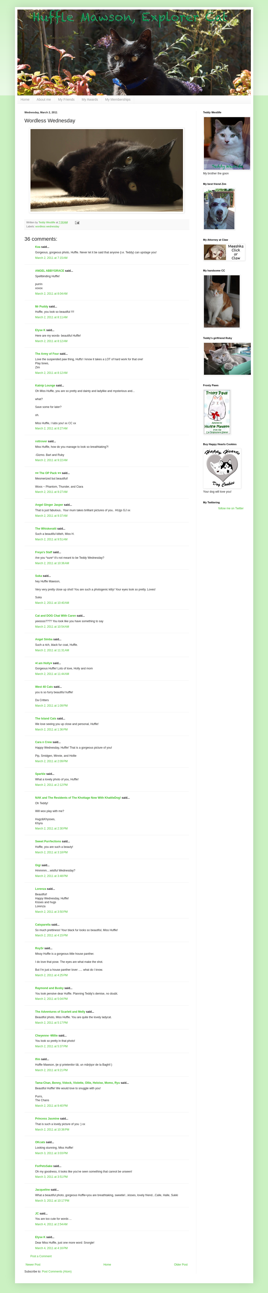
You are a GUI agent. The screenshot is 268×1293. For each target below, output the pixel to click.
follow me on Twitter (231, 508)
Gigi (38, 865)
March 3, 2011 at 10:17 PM (52, 1200)
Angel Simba (44, 639)
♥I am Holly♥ (43, 663)
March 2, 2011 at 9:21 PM (51, 1070)
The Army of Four (47, 353)
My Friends (66, 99)
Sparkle (40, 774)
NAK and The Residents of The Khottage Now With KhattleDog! (78, 797)
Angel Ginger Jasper (49, 504)
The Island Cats (45, 718)
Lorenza (40, 889)
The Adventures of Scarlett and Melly (60, 1011)
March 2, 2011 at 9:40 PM (51, 1105)
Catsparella (43, 924)
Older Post (181, 1264)
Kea (37, 247)
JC (37, 1213)
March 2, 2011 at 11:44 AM (52, 674)
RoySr (39, 948)
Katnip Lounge (45, 385)
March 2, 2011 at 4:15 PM (51, 935)
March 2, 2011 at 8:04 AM (51, 293)
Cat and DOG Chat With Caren (55, 615)
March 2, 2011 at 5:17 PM (51, 1022)
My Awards (90, 99)
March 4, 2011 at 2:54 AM (51, 1224)
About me (44, 99)
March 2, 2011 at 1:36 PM (51, 729)
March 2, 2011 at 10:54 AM (52, 626)
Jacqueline (42, 1189)
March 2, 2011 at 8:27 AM (51, 428)
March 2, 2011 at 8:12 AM (51, 341)
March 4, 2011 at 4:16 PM (51, 1248)
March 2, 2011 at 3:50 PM (51, 911)
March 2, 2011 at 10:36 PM (52, 1129)
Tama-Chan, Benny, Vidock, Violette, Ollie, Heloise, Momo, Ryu (77, 1082)
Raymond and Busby (49, 988)
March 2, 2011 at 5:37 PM (51, 1046)
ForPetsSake (44, 1166)
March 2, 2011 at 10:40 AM (52, 603)
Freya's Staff (43, 552)
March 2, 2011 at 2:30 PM (51, 828)
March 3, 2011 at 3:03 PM (51, 1153)
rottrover (41, 441)
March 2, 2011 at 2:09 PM (51, 761)
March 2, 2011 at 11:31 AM (52, 650)
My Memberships (118, 99)
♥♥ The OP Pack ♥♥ (48, 473)
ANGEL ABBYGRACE (49, 270)
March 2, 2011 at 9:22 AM (51, 460)
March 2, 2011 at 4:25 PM (51, 975)
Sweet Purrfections (48, 841)
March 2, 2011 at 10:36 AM (52, 563)
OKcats (40, 1142)
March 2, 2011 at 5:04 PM (51, 999)
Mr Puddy (41, 306)
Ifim (37, 1059)
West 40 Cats (44, 686)
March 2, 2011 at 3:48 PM (51, 876)
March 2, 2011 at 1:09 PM (51, 705)
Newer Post (33, 1264)
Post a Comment (41, 1256)
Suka (38, 576)
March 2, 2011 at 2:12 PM (51, 785)
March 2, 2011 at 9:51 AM (51, 539)
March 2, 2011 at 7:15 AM (51, 258)
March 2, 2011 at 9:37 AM (51, 515)
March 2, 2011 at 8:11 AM (51, 317)
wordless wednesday (47, 226)
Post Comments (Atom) (57, 1271)
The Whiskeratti (45, 528)
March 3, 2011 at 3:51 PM (51, 1176)
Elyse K (40, 330)
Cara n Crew (43, 742)
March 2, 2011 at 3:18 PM (51, 852)
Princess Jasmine (47, 1118)
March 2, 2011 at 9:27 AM (51, 492)
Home (25, 99)
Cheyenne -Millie (46, 1035)
